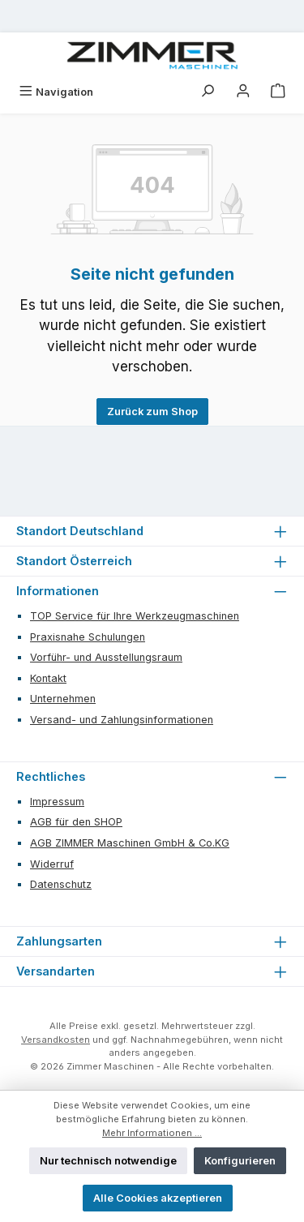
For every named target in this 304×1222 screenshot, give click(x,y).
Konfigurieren (240, 1161)
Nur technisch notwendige (108, 1161)
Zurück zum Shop (152, 411)
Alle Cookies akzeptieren (157, 1198)
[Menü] (56, 92)
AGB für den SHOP (76, 822)
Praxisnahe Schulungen (87, 637)
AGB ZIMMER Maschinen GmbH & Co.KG (129, 843)
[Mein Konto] (243, 92)
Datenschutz (61, 884)
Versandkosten (55, 1039)
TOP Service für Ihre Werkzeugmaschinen (134, 616)
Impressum (57, 801)
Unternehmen (63, 698)
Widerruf (52, 864)
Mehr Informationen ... (152, 1132)
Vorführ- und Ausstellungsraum (106, 657)
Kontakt (48, 678)
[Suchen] (207, 92)
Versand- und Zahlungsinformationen (121, 720)
